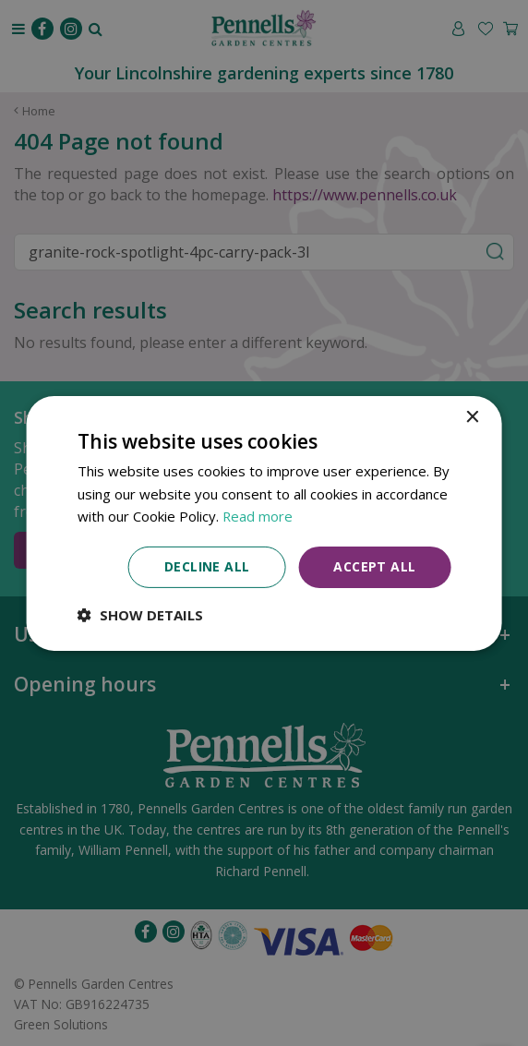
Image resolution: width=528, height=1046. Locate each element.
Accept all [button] (374, 566)
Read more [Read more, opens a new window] (258, 516)
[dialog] (264, 522)
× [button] (471, 417)
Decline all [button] (206, 566)
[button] (140, 615)
